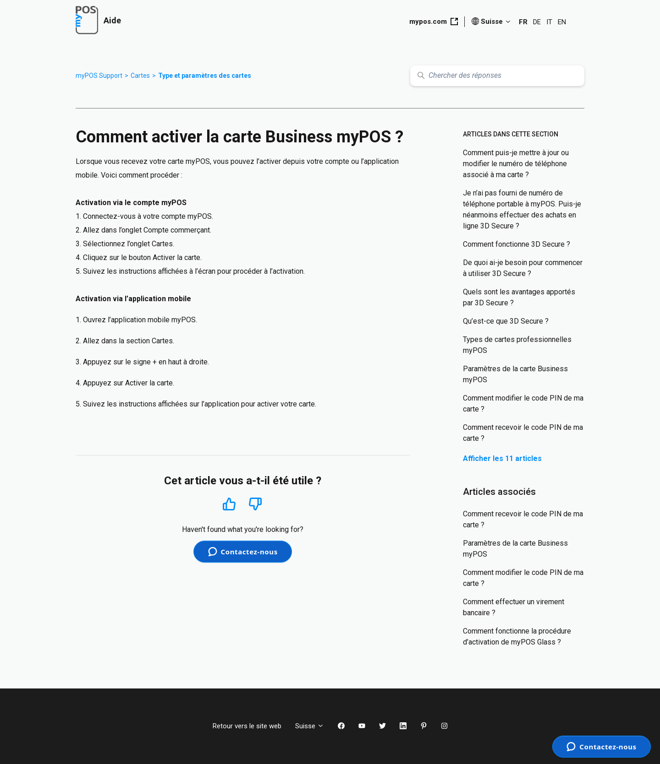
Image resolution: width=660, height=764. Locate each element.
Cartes (140, 75)
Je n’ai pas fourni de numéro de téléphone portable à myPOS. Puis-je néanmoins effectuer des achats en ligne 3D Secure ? (522, 209)
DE (537, 22)
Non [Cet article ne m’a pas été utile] (255, 504)
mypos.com (433, 21)
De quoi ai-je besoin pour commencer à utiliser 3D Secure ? (523, 268)
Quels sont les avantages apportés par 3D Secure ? (519, 297)
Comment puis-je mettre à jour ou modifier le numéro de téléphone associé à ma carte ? (516, 163)
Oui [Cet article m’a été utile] (229, 503)
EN (562, 22)
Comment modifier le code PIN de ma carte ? (523, 403)
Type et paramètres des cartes (204, 75)
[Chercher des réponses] (497, 75)
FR (523, 22)
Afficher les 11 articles (502, 458)
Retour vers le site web (247, 726)
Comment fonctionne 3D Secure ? (516, 244)
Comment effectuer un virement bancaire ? (513, 607)
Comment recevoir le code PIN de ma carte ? (523, 433)
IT (549, 22)
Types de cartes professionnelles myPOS (517, 345)
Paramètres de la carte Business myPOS (515, 374)
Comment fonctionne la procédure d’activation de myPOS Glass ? (517, 636)
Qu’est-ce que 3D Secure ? (506, 321)
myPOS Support (99, 75)
